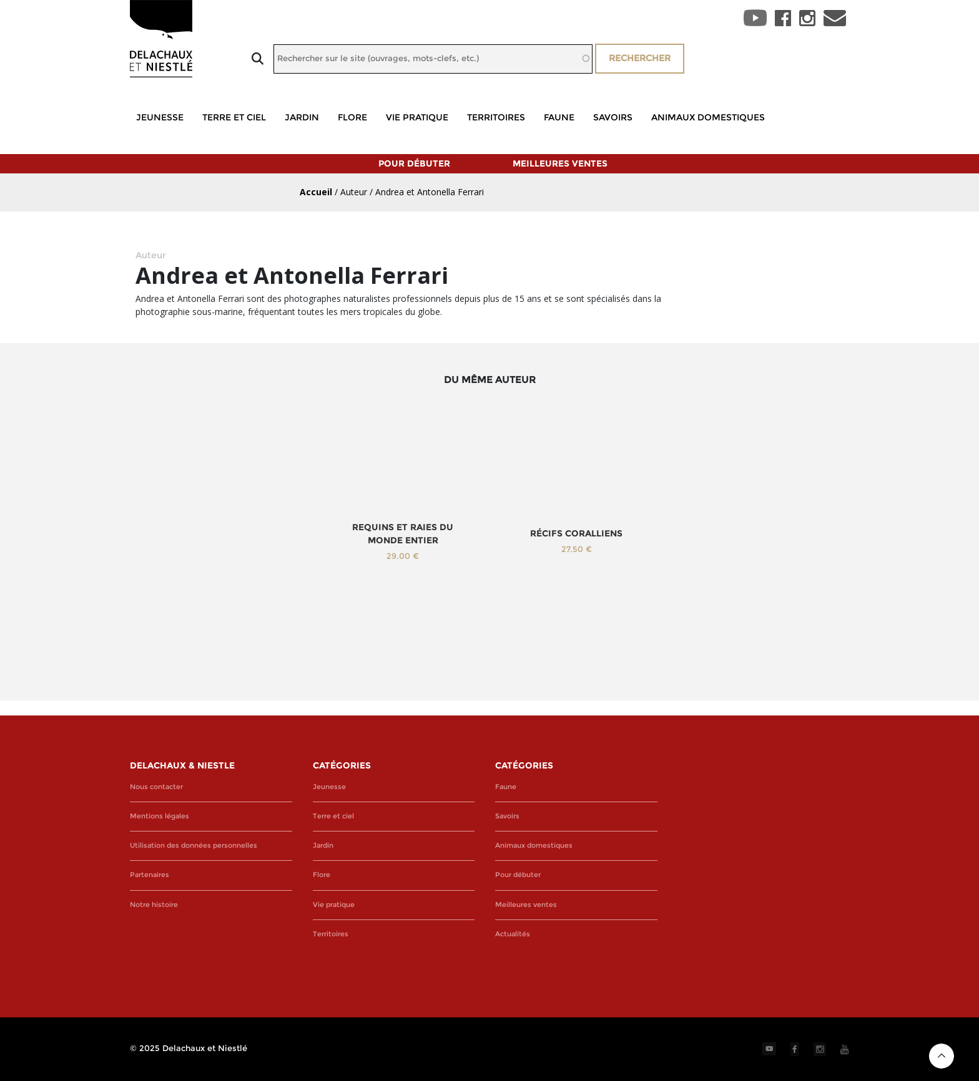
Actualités (512, 934)
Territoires (496, 117)
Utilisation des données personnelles (193, 845)
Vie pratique (417, 117)
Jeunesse (160, 117)
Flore (352, 117)
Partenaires (149, 875)
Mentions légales (159, 816)
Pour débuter (414, 163)
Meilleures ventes (560, 163)
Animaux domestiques (708, 117)
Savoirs (612, 117)
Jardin (302, 117)
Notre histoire (154, 905)
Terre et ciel (234, 117)
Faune (559, 117)
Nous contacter (156, 787)
